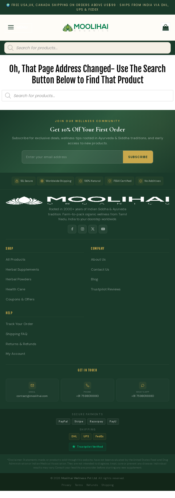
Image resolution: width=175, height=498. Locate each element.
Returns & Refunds (21, 344)
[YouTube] (103, 229)
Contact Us (100, 269)
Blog (94, 279)
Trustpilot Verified (87, 447)
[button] (18, 28)
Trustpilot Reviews (106, 289)
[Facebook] (72, 229)
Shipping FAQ (16, 334)
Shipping (108, 485)
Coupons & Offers (20, 299)
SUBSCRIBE (138, 157)
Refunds (92, 485)
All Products (15, 259)
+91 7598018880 (87, 396)
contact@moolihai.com (32, 396)
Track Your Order (19, 324)
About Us (98, 259)
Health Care (15, 289)
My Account (15, 354)
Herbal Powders (18, 279)
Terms (79, 485)
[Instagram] (82, 229)
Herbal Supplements (22, 269)
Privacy (66, 485)
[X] (92, 229)
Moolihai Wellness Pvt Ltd (79, 478)
